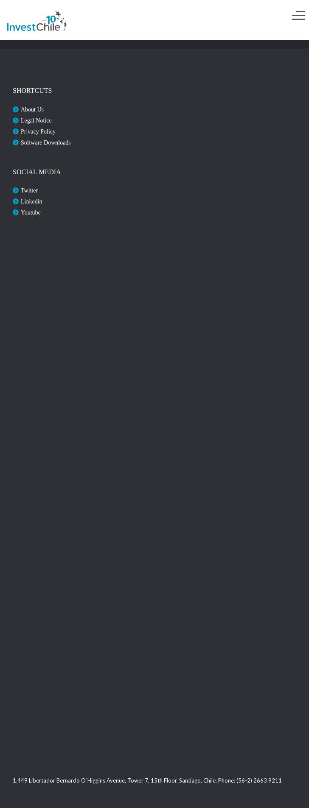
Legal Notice (36, 120)
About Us (32, 109)
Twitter (29, 190)
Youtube (31, 212)
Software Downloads (46, 142)
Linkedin (31, 201)
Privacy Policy (38, 131)
